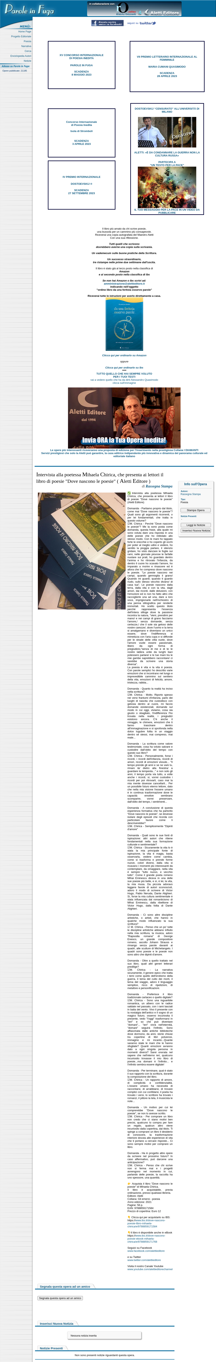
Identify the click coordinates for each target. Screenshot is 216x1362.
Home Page (25, 31)
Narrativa (27, 46)
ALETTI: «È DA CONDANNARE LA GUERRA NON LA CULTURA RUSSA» (167, 154)
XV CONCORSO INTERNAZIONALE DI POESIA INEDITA (82, 57)
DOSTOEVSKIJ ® (81, 183)
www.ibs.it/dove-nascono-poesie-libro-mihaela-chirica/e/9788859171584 (146, 1223)
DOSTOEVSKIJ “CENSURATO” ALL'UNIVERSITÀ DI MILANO (167, 110)
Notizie (28, 60)
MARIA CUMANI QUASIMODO (167, 66)
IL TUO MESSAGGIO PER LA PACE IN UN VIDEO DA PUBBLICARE (167, 211)
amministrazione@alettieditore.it (124, 283)
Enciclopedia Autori (21, 56)
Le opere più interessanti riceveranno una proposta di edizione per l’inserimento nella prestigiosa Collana (124, 450)
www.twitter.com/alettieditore (144, 1260)
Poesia (28, 41)
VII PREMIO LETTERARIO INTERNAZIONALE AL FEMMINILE (167, 58)
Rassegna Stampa (191, 494)
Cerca (29, 51)
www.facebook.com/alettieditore (146, 1250)
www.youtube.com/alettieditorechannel (150, 1269)
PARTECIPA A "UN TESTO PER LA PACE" (167, 164)
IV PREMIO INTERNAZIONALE (82, 176)
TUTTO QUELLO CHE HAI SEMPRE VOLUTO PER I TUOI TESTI (124, 375)
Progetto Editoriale (22, 36)
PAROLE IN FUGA (81, 65)
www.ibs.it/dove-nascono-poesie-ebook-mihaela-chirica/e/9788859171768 (146, 1238)
